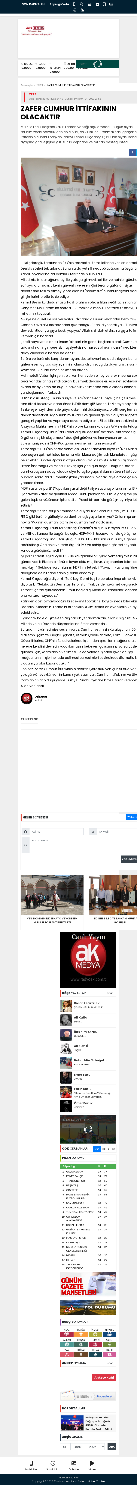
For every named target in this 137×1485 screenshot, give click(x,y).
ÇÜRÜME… (80, 1036)
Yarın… (78, 1021)
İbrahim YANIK (85, 1032)
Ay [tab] (113, 1149)
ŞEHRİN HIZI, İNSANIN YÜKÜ (89, 1007)
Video (92, 1466)
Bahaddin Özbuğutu (90, 1060)
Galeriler (74, 1466)
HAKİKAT (79, 1107)
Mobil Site (31, 1466)
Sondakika (52, 1466)
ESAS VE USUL (82, 1064)
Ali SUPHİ (81, 1046)
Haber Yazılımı (96, 1481)
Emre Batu (82, 1074)
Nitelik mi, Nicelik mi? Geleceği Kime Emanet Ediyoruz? (92, 1095)
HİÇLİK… (78, 1050)
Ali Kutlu (80, 1017)
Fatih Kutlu (83, 1089)
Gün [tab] (97, 1149)
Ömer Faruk (83, 1103)
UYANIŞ (78, 1079)
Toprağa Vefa (59, 4)
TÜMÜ (110, 993)
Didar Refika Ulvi (87, 1003)
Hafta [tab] (105, 1149)
